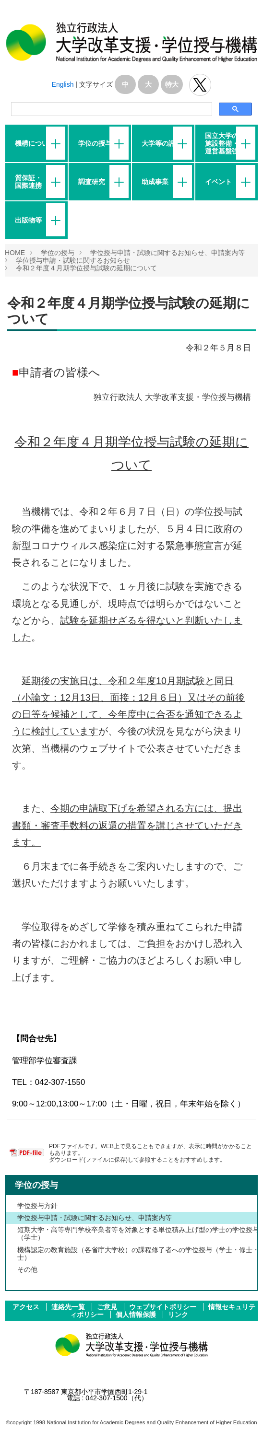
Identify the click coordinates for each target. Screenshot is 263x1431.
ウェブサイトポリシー (163, 1307)
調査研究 (91, 182)
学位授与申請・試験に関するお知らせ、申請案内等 (167, 252)
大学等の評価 (162, 143)
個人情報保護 (137, 1314)
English (63, 84)
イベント (218, 182)
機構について (35, 143)
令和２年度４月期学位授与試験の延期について (86, 268)
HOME (15, 252)
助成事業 (155, 182)
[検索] (110, 109)
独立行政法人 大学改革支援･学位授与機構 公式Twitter (200, 85)
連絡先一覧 (69, 1307)
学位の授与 (95, 143)
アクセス (26, 1307)
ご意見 (108, 1307)
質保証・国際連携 (28, 181)
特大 (172, 84)
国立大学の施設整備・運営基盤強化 (225, 143)
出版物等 (28, 220)
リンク (178, 1314)
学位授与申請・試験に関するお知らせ (73, 260)
